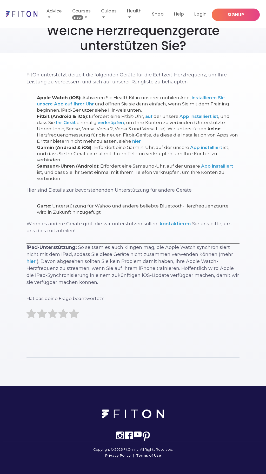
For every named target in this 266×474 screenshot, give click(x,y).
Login (200, 14)
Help (179, 14)
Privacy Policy (118, 455)
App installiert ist (198, 116)
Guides (109, 13)
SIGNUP (236, 15)
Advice (54, 13)
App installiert (206, 147)
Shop (158, 14)
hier (136, 141)
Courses (81, 14)
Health (134, 11)
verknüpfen (111, 122)
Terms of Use (148, 455)
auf (148, 116)
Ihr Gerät (66, 122)
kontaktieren (175, 224)
